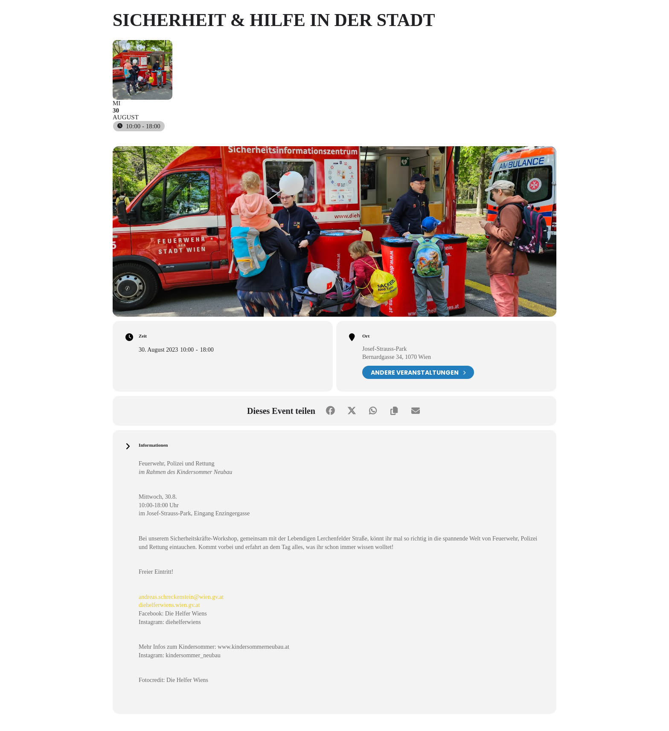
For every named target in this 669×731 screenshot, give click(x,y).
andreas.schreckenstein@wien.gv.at (181, 597)
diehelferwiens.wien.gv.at (169, 605)
